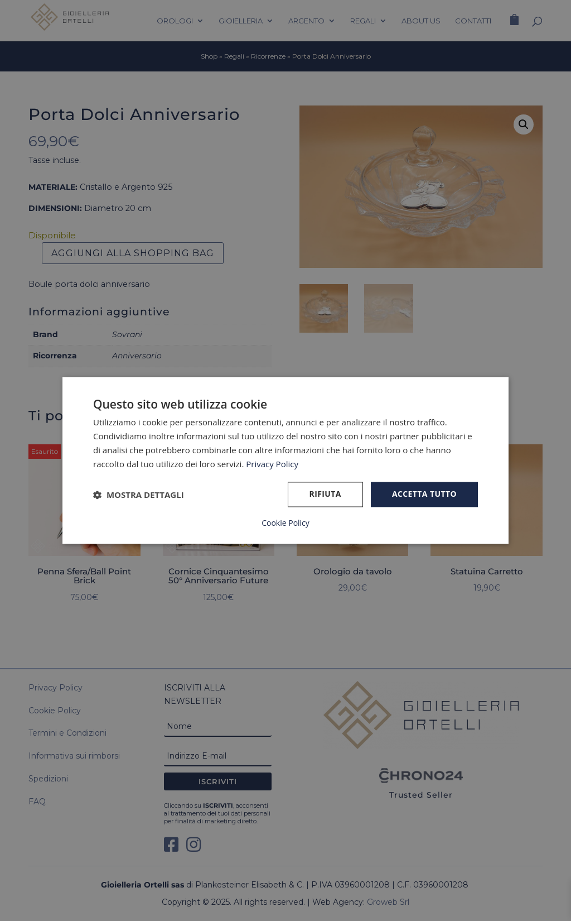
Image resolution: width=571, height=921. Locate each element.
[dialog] (285, 460)
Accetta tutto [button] (424, 494)
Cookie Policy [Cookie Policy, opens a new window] (285, 524)
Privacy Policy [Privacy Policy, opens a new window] (272, 463)
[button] (138, 495)
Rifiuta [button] (325, 494)
